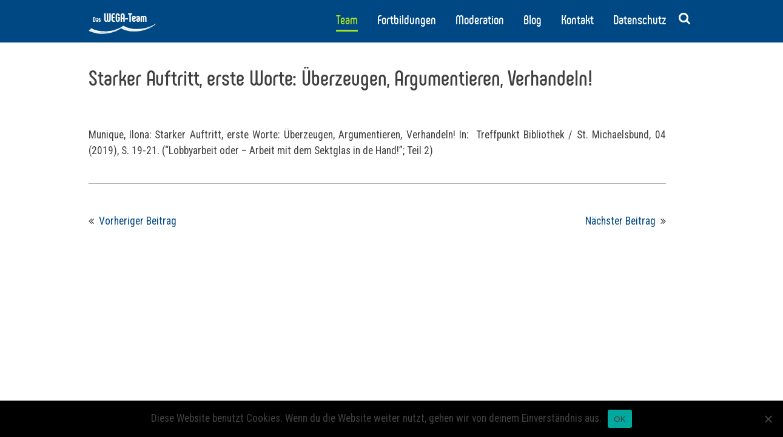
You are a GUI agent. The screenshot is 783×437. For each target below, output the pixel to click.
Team (347, 20)
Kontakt (577, 20)
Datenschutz (639, 20)
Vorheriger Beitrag (137, 221)
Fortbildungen (406, 20)
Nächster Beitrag (620, 221)
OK (619, 419)
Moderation (479, 20)
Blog (532, 20)
